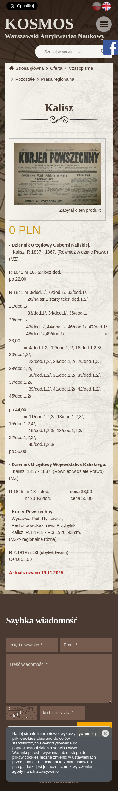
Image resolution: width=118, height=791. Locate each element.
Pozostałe (25, 79)
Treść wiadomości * (59, 678)
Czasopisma (81, 68)
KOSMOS (54, 29)
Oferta (56, 68)
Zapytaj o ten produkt (80, 210)
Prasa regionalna (57, 79)
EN (106, 6)
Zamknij (105, 733)
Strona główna (30, 68)
